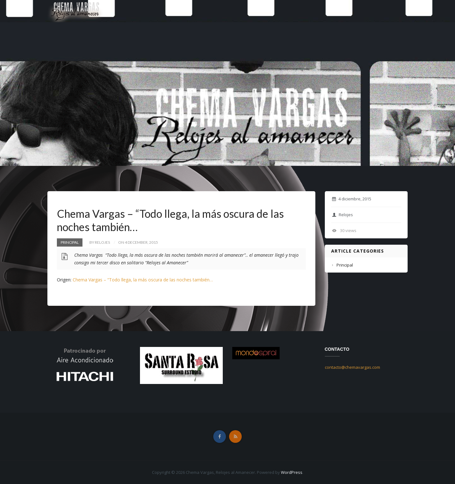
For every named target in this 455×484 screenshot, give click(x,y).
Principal (70, 242)
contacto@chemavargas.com (352, 367)
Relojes (342, 214)
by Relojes (99, 242)
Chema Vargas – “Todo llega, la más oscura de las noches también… (143, 280)
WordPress (291, 472)
